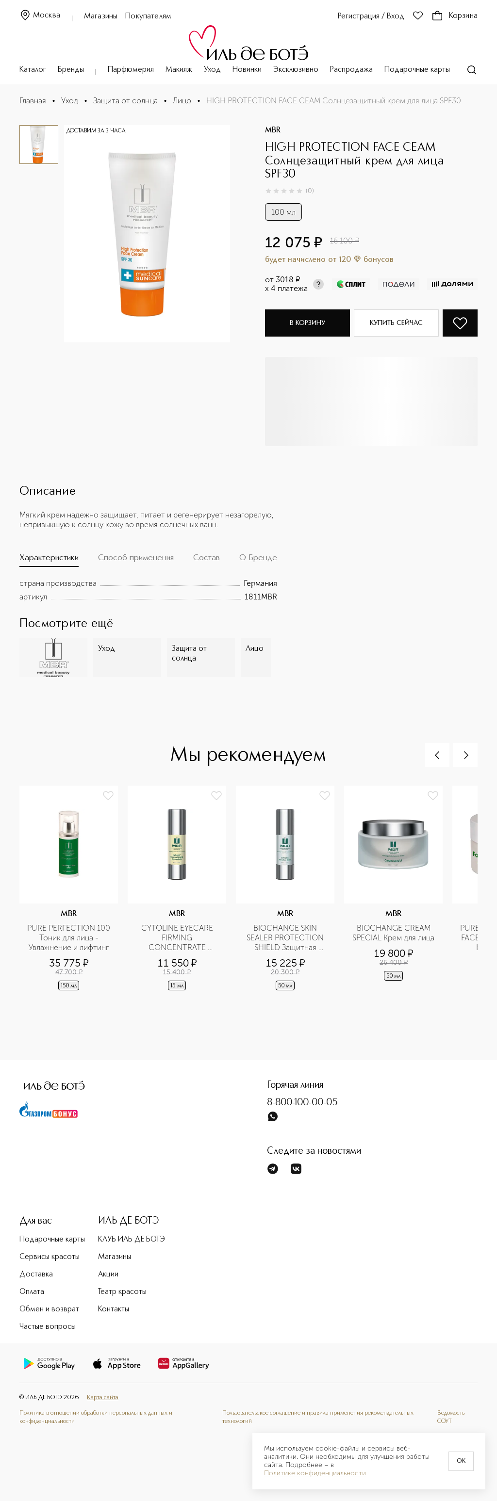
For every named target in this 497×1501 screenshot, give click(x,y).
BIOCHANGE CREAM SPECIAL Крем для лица (393, 932)
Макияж (179, 70)
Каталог (32, 70)
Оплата (31, 1292)
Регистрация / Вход (371, 16)
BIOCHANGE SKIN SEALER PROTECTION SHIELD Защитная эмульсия (286, 937)
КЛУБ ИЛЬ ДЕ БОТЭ (131, 1239)
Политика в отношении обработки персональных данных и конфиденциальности (95, 1417)
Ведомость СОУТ (450, 1417)
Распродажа (351, 70)
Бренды (71, 70)
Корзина (454, 16)
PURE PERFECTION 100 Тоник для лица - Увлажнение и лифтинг (69, 937)
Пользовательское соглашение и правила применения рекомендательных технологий (318, 1417)
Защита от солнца (125, 100)
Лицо (182, 100)
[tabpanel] (148, 590)
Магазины (100, 16)
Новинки (247, 70)
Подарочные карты (417, 70)
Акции (108, 1274)
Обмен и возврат (49, 1309)
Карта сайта (102, 1397)
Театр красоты (122, 1292)
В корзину (307, 323)
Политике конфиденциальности (315, 1473)
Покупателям (148, 16)
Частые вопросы (47, 1327)
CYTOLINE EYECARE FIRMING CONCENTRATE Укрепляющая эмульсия (177, 937)
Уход (212, 70)
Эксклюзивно (295, 70)
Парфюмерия (131, 70)
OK (461, 1461)
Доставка (36, 1274)
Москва (39, 16)
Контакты (113, 1309)
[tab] (49, 560)
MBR (273, 130)
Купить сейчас (396, 323)
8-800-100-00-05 (302, 1103)
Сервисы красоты (49, 1257)
